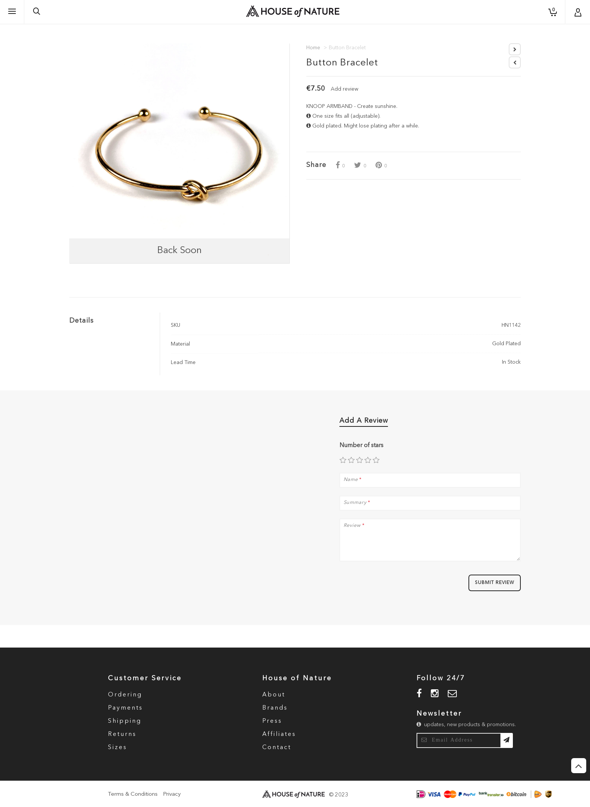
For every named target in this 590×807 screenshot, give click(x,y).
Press (272, 721)
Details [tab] (81, 320)
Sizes (117, 748)
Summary (355, 503)
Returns (122, 734)
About (273, 695)
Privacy (172, 794)
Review (352, 526)
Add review (344, 89)
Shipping (124, 721)
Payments (125, 708)
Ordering (125, 695)
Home (313, 47)
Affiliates (279, 734)
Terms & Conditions (133, 794)
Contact (276, 748)
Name (351, 480)
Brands (275, 708)
